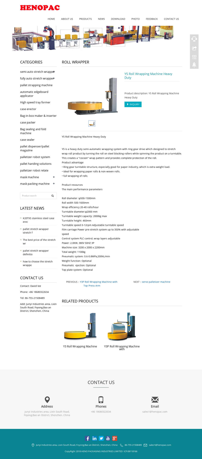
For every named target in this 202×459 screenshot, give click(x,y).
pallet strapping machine (36, 85)
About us (67, 18)
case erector (28, 109)
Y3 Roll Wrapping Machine (80, 346)
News (101, 18)
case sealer (27, 140)
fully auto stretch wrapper (37, 78)
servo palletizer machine (156, 281)
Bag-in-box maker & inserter (38, 116)
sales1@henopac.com (154, 411)
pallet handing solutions (35, 164)
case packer (27, 122)
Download (118, 18)
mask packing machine (35, 184)
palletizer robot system (35, 157)
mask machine (29, 177)
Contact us (171, 18)
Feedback (152, 18)
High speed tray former (35, 102)
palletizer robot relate (34, 170)
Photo (135, 18)
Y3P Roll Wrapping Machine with (122, 347)
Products (85, 18)
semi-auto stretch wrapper (37, 72)
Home (51, 18)
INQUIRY (133, 104)
